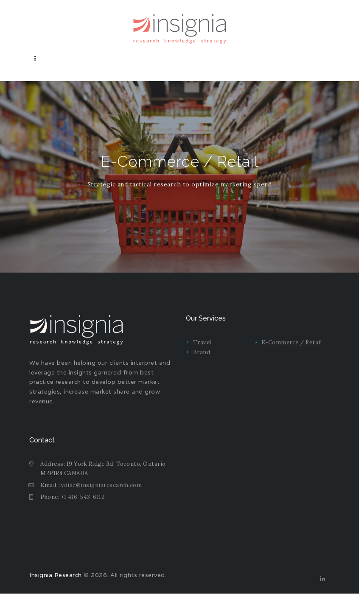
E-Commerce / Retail (291, 342)
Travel (202, 342)
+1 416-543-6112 (83, 497)
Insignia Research (55, 575)
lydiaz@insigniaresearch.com (100, 485)
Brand (201, 352)
